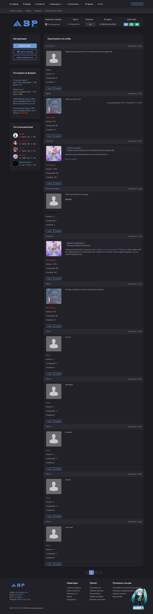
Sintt (20, 85)
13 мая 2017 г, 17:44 (135, 141)
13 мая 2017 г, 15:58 (135, 94)
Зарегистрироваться (24, 57)
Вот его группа (71, 159)
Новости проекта (73, 591)
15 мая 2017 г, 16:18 (135, 236)
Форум (27, 4)
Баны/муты (54, 4)
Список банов (95, 594)
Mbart (48, 93)
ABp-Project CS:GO (17, 608)
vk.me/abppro (17, 597)
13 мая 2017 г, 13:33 (135, 46)
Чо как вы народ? (20, 80)
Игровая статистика (97, 599)
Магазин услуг (72, 594)
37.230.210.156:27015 (108, 24)
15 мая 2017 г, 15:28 (135, 189)
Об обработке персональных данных (127, 588)
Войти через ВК (25, 52)
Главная (14, 4)
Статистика (72, 4)
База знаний (117, 596)
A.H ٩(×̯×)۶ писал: (74, 148)
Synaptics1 (19, 595)
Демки (89, 4)
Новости (40, 4)
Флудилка (38, 11)
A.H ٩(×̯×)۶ (50, 46)
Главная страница (16, 11)
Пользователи (95, 588)
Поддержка (71, 599)
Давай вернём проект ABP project (26, 99)
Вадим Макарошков (27, 104)
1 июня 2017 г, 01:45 (135, 284)
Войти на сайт (137, 4)
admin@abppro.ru (21, 592)
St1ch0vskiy (23, 113)
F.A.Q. (100, 4)
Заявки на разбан (96, 596)
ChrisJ (48, 331)
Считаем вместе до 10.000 (23, 108)
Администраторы (96, 591)
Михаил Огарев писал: (76, 243)
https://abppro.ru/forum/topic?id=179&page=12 (110, 249)
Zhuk (20, 94)
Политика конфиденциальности (125, 591)
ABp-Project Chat (23, 599)
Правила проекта (119, 594)
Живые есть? (18, 89)
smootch (49, 141)
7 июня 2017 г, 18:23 (135, 331)
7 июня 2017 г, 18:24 (135, 522)
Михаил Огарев (52, 189)
